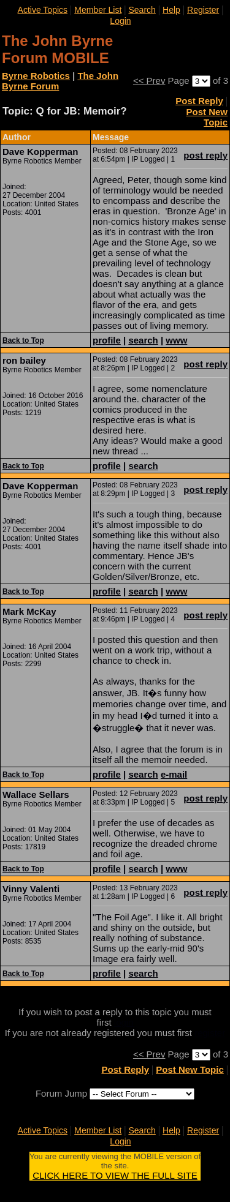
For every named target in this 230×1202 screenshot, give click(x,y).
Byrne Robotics (36, 75)
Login (120, 21)
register (209, 1032)
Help (171, 10)
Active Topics (42, 10)
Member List (97, 10)
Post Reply (199, 101)
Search (141, 10)
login (124, 1022)
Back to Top (23, 340)
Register (203, 10)
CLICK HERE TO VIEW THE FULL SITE (115, 1175)
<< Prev (149, 80)
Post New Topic (207, 117)
